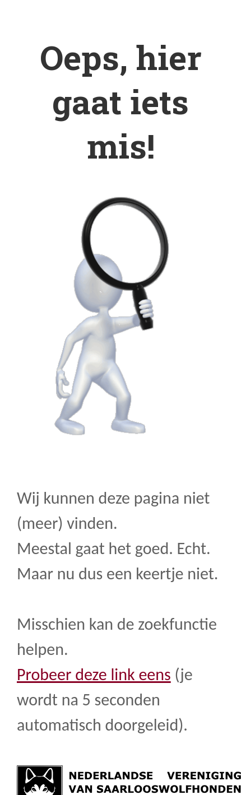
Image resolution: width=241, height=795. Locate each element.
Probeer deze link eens (94, 674)
